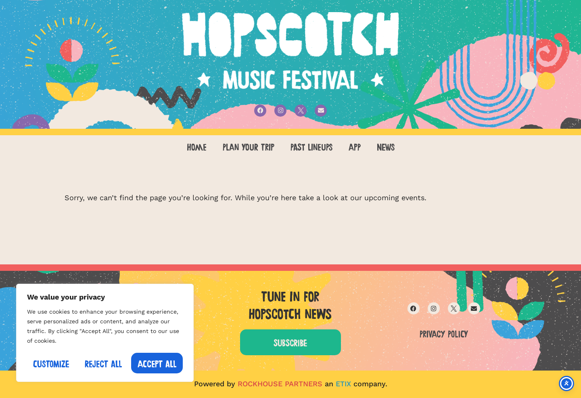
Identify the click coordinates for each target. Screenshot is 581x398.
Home (197, 146)
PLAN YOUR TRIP (248, 146)
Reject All (103, 363)
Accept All (157, 363)
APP (355, 146)
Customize (51, 363)
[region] (105, 333)
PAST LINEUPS (311, 146)
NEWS (386, 146)
